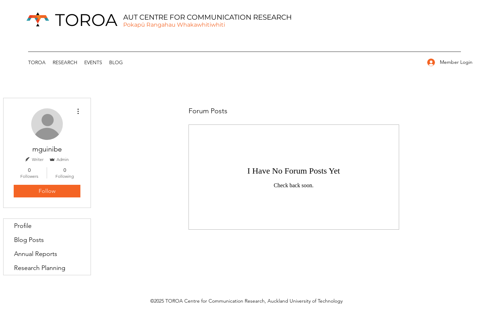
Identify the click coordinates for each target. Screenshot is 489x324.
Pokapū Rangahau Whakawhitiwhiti (174, 24)
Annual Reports (35, 254)
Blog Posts (29, 240)
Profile (23, 226)
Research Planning (39, 268)
